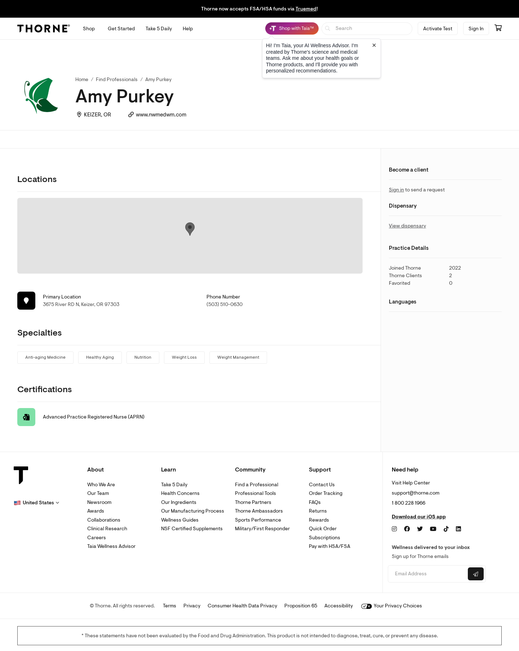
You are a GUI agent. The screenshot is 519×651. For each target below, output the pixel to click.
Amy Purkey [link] (158, 79)
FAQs (315, 502)
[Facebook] (407, 529)
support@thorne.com (415, 493)
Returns (318, 511)
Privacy (191, 606)
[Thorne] (43, 28)
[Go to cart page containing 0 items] (498, 28)
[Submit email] (476, 573)
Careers (96, 538)
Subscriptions (324, 538)
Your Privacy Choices (391, 606)
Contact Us (322, 485)
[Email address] (427, 574)
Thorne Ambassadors (259, 511)
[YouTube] (433, 529)
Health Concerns (180, 493)
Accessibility (338, 606)
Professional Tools (255, 493)
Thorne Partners (253, 502)
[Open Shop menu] (89, 28)
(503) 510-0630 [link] (225, 304)
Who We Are (101, 485)
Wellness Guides (180, 520)
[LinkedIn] (458, 529)
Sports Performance (258, 520)
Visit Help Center (411, 483)
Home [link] (81, 79)
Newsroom (99, 502)
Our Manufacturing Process (192, 511)
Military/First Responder (262, 529)
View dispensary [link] (407, 226)
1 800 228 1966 (408, 503)
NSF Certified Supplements (192, 529)
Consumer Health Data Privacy (242, 606)
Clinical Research (107, 529)
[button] (36, 503)
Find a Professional (256, 485)
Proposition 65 (300, 606)
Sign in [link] (396, 190)
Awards (95, 511)
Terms (169, 606)
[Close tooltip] (374, 45)
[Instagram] (394, 529)
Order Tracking (325, 493)
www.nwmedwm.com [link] (161, 114)
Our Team (98, 493)
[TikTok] (446, 529)
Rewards (319, 520)
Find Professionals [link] (117, 79)
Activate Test (437, 29)
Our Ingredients (178, 502)
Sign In (476, 29)
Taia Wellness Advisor (111, 546)
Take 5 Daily (174, 485)
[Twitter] (420, 529)
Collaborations (103, 520)
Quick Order (323, 529)
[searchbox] (367, 28)
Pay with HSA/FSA (329, 546)
